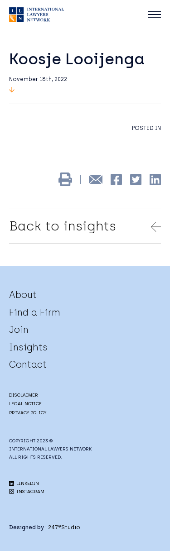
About (23, 294)
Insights (28, 347)
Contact (28, 364)
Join (19, 329)
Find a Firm (34, 312)
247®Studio (64, 527)
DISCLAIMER (23, 395)
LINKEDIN (24, 483)
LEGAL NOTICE (25, 404)
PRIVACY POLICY (27, 413)
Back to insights (85, 226)
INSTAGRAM (26, 491)
